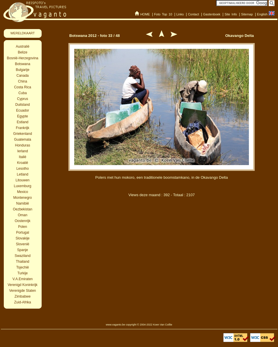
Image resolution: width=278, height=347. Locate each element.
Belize (22, 52)
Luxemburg (22, 186)
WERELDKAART (22, 33)
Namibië (22, 203)
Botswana (22, 64)
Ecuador (22, 110)
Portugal (22, 232)
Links (180, 14)
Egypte (22, 116)
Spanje (22, 250)
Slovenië (22, 244)
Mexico (22, 192)
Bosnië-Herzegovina (22, 58)
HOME (145, 14)
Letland (22, 174)
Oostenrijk (22, 221)
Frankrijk (22, 128)
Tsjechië (22, 267)
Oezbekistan (22, 209)
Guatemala (22, 139)
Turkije (22, 273)
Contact (193, 14)
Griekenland (22, 134)
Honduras (22, 145)
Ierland (22, 151)
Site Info (230, 14)
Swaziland (23, 256)
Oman (22, 215)
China (22, 81)
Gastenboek (211, 14)
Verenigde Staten (22, 291)
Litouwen (22, 180)
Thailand (22, 262)
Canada (22, 76)
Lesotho (22, 169)
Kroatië (22, 163)
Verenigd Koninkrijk (23, 285)
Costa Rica (22, 87)
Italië (22, 157)
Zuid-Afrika (22, 302)
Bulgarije (22, 70)
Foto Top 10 (163, 14)
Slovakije (22, 238)
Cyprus (22, 99)
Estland (22, 122)
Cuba (22, 93)
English (262, 14)
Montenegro (22, 198)
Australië (22, 46)
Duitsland (22, 105)
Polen (22, 227)
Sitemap (247, 14)
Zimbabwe (23, 296)
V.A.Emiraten (23, 279)
